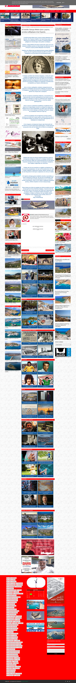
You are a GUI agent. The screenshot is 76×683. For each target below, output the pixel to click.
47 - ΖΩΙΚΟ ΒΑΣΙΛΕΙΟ (11, 649)
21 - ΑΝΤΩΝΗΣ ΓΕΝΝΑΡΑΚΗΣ (12, 612)
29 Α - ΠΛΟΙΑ (17, 619)
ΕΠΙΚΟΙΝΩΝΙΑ (63, 10)
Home (23, 27)
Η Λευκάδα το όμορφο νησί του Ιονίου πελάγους (13, 360)
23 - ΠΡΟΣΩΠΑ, (40, 34)
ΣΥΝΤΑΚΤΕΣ (21, 10)
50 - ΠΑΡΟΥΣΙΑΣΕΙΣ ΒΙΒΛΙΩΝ (12, 654)
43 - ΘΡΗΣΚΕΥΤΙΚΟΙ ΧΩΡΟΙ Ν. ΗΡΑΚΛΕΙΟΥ (14, 642)
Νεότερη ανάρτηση (25, 250)
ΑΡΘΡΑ (16, 10)
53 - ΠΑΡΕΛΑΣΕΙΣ (10, 659)
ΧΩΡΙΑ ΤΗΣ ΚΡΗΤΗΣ (28, 10)
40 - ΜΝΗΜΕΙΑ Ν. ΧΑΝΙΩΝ (11, 635)
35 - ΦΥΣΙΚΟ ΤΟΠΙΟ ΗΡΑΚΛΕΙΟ (12, 624)
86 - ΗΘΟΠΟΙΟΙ (17, 675)
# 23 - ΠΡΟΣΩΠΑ (27, 199)
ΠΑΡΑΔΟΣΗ (52, 10)
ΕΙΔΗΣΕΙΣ (12, 10)
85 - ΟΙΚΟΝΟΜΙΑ (10, 675)
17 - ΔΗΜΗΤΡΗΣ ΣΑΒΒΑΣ (11, 605)
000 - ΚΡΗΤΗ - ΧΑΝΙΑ (11, 583)
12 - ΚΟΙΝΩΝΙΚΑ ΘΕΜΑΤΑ (18, 593)
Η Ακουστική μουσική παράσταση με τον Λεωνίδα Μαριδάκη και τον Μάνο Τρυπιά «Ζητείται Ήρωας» (26, 20)
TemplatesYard (13, 681)
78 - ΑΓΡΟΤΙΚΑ (17, 666)
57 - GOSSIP (9, 661)
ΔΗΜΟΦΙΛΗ (63, 220)
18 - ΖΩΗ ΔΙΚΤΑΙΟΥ (10, 607)
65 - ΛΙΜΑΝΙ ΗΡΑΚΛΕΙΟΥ (11, 664)
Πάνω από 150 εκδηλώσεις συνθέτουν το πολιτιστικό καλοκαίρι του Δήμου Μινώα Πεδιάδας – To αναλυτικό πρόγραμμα (11, 62)
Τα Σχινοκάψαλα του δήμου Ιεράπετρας (11, 268)
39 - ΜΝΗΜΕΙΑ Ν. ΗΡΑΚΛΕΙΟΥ (12, 633)
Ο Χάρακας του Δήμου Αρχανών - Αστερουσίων (12, 291)
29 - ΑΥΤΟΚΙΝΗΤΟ (10, 619)
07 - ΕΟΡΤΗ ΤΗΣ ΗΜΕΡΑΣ (11, 590)
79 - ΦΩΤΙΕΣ (9, 668)
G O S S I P (68, 220)
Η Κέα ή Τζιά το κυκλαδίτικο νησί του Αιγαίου (12, 349)
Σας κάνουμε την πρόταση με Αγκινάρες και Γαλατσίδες (66, 19)
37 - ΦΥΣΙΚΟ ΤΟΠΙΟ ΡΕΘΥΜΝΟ (12, 628)
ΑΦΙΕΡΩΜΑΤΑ (47, 10)
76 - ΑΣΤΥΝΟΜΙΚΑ (10, 666)
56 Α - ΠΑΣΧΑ (16, 659)
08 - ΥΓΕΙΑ (19, 590)
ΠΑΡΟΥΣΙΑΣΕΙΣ (40, 10)
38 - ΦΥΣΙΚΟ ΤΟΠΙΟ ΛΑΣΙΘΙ (12, 630)
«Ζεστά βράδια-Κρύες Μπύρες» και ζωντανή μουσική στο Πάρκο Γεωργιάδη (5, 20)
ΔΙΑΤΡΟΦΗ (58, 220)
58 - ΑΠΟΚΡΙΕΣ (15, 661)
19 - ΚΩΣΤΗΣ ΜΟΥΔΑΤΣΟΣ (11, 609)
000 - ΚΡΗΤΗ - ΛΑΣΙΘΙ (11, 579)
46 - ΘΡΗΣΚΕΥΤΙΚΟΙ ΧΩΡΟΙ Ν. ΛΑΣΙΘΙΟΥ (14, 647)
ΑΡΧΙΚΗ (7, 10)
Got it (63, 2)
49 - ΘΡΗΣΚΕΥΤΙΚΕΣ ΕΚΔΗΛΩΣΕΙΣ (13, 652)
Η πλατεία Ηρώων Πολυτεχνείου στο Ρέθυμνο (62, 217)
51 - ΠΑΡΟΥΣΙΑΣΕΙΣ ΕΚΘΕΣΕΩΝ (12, 656)
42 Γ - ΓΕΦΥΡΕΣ (17, 640)
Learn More (58, 2)
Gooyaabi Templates (24, 681)
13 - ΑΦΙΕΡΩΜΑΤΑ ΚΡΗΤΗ (11, 595)
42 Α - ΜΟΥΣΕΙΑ (10, 640)
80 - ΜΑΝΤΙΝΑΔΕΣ (16, 668)
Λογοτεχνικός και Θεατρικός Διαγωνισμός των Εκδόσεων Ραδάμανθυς (46, 20)
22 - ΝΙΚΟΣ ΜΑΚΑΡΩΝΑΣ (11, 614)
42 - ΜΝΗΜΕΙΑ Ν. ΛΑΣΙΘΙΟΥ (12, 638)
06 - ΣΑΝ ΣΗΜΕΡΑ (10, 588)
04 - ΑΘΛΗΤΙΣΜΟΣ (10, 586)
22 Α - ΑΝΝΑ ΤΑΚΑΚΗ (11, 616)
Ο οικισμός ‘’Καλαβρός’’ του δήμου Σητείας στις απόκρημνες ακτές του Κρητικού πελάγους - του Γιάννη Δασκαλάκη (13, 255)
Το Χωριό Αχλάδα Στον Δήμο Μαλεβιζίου (11, 279)
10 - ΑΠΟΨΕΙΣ (16, 591)
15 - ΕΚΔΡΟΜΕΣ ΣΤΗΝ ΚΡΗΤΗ (12, 598)
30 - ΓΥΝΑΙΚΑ (9, 621)
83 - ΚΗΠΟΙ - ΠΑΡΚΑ (10, 673)
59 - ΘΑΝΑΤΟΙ (9, 663)
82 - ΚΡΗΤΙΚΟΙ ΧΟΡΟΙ (11, 671)
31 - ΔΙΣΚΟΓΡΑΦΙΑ (16, 621)
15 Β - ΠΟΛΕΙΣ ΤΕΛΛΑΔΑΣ (11, 602)
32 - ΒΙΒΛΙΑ (9, 623)
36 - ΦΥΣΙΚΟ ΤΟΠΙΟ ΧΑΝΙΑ (12, 626)
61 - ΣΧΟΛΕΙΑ (15, 663)
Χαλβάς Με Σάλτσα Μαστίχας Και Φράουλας (62, 252)
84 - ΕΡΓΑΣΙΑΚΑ (18, 673)
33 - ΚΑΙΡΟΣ (14, 623)
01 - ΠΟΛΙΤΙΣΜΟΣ (19, 583)
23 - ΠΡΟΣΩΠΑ (27, 27)
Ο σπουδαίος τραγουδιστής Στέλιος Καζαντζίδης (56, 19)
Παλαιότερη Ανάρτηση (49, 250)
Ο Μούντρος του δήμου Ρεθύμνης (10, 302)
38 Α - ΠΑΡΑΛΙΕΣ (10, 631)
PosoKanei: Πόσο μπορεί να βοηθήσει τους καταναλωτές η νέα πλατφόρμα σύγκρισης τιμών (13, 190)
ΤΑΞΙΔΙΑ (57, 10)
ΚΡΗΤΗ (34, 10)
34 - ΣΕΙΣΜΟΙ (20, 623)
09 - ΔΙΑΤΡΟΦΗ (9, 591)
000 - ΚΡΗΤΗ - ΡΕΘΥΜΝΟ (11, 581)
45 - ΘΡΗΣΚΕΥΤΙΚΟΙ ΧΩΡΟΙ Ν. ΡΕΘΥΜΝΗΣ (14, 645)
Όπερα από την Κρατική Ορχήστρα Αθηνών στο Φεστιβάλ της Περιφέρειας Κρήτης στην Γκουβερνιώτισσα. (15, 20)
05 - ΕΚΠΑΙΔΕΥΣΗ (18, 586)
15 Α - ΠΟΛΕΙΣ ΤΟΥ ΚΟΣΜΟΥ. (12, 600)
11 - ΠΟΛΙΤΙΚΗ (9, 593)
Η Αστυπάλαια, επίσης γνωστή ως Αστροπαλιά (36, 19)
